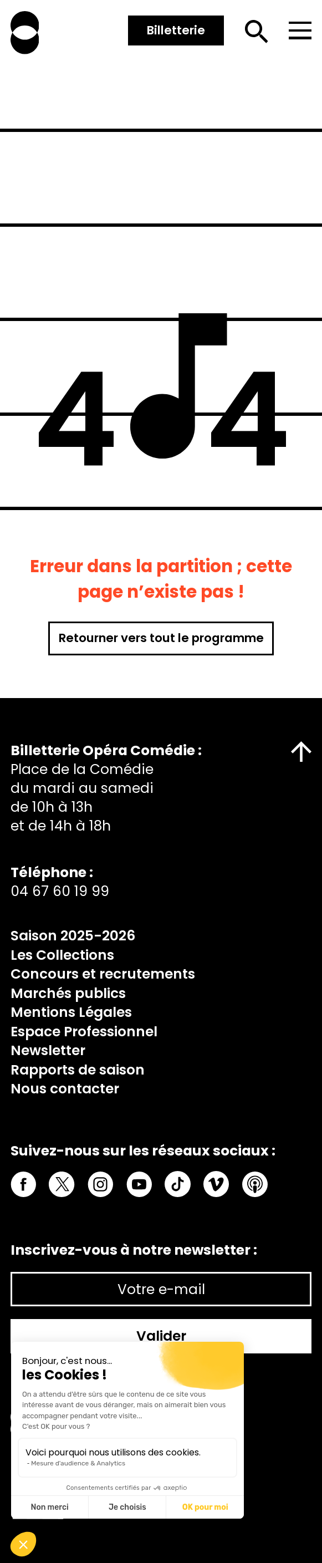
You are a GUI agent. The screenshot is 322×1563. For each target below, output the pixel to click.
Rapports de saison (78, 1070)
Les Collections (62, 955)
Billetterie (176, 30)
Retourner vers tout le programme (161, 637)
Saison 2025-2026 (73, 935)
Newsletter (48, 1050)
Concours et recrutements (103, 974)
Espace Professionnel (84, 1031)
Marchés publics (68, 993)
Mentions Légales (71, 1012)
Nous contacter (65, 1088)
